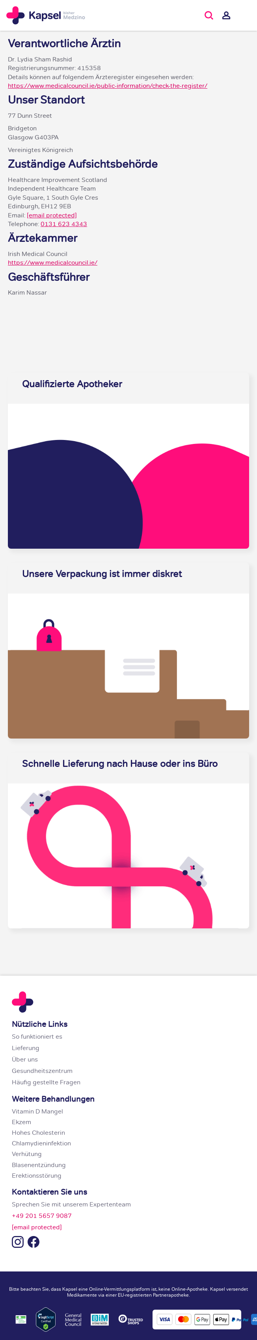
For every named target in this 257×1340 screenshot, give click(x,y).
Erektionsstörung (36, 1176)
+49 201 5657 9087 (42, 1217)
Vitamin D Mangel (37, 1112)
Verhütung (27, 1155)
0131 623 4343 (64, 225)
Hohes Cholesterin (38, 1133)
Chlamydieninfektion (41, 1144)
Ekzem (21, 1123)
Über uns (25, 1060)
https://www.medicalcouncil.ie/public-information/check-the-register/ (107, 87)
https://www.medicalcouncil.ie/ (52, 263)
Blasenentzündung (39, 1166)
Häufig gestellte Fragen (46, 1083)
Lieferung (25, 1049)
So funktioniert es (37, 1037)
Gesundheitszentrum (42, 1072)
